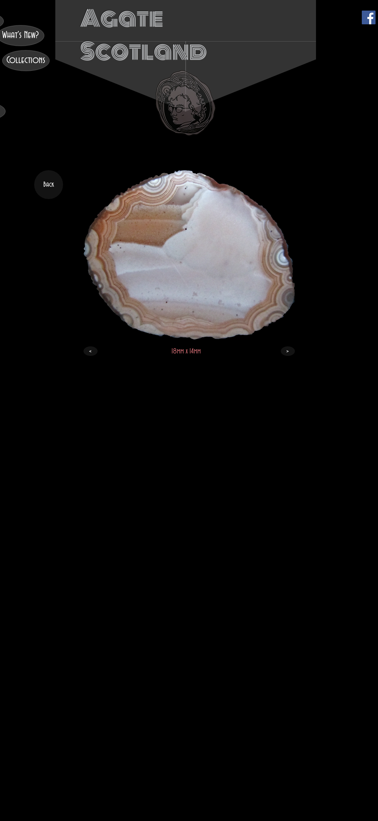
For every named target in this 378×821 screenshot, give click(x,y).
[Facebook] (369, 17)
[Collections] (26, 60)
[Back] (48, 184)
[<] (90, 351)
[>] (288, 351)
